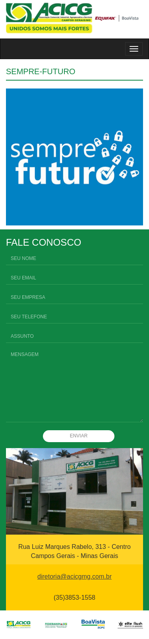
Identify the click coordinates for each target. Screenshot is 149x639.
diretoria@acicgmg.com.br (74, 576)
